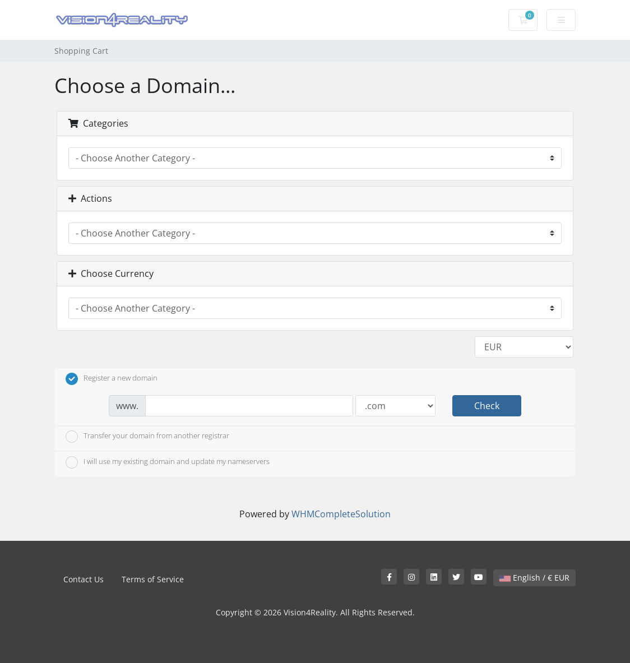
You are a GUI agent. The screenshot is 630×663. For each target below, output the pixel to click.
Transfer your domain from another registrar (147, 436)
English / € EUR (534, 577)
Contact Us (83, 579)
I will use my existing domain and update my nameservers (168, 462)
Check (486, 406)
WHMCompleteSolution (341, 514)
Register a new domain (112, 379)
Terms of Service (153, 579)
